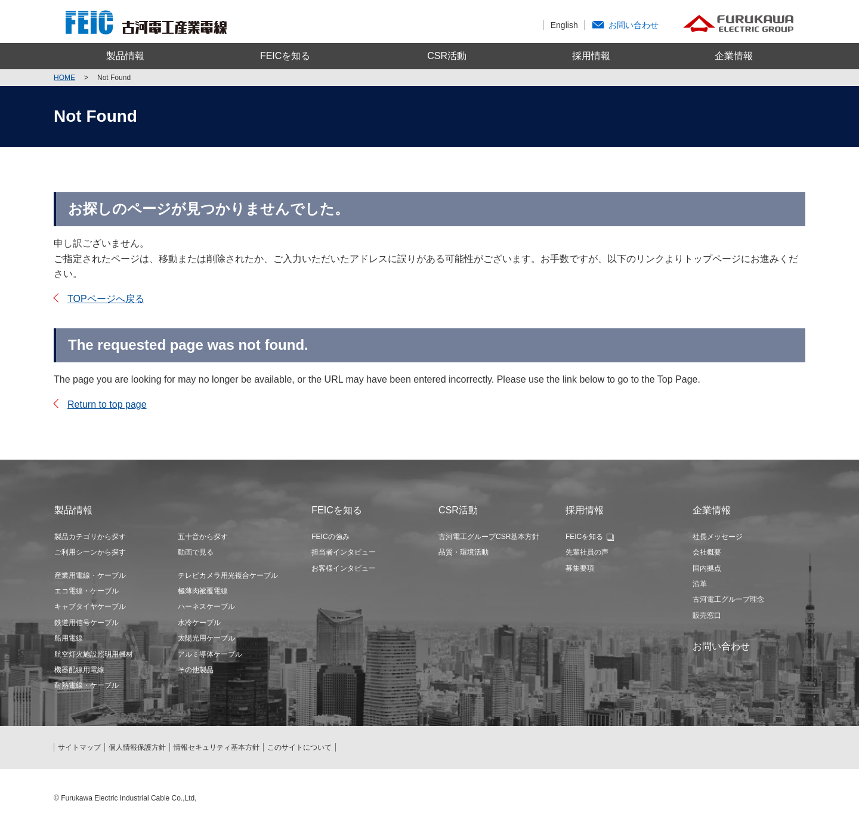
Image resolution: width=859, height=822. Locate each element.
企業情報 (734, 56)
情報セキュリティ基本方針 (216, 747)
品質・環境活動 (463, 552)
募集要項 (580, 568)
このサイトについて (299, 747)
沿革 (700, 584)
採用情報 (591, 56)
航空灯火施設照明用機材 (93, 654)
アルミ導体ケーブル (210, 654)
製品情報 (125, 56)
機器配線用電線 (79, 670)
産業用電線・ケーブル (90, 575)
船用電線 (68, 638)
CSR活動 (446, 56)
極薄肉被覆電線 (203, 591)
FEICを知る (285, 56)
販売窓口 (707, 615)
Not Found (114, 77)
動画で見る (196, 552)
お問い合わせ (633, 25)
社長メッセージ (718, 536)
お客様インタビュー (343, 568)
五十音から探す (203, 536)
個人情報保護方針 (137, 747)
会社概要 (707, 552)
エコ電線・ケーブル (86, 591)
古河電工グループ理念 (728, 599)
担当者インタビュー (343, 552)
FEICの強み (330, 536)
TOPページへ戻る (105, 299)
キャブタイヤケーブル (90, 606)
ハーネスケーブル (206, 606)
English (564, 25)
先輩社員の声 (587, 552)
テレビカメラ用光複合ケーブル (228, 575)
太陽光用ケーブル (206, 638)
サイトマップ (79, 747)
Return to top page (107, 404)
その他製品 (196, 670)
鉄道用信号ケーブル (86, 622)
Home (64, 77)
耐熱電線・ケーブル (86, 685)
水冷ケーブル (199, 622)
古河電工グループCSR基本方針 (488, 536)
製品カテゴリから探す (90, 536)
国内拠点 (707, 568)
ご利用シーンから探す (90, 552)
